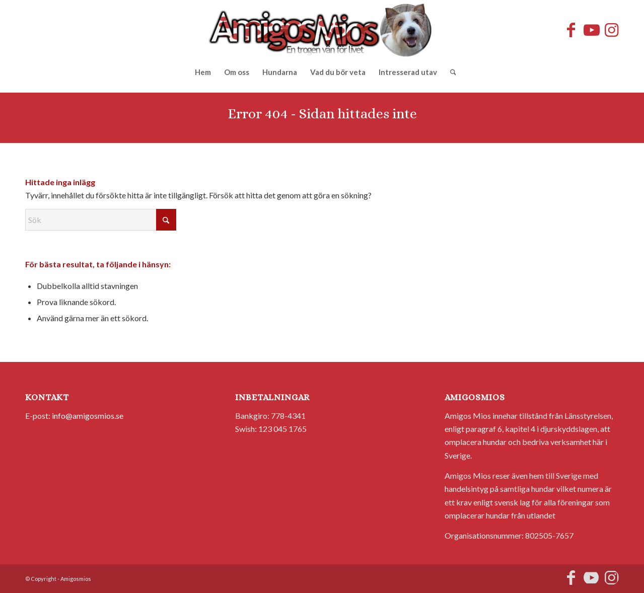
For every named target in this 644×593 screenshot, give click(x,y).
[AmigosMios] (322, 30)
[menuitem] (203, 72)
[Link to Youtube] (591, 29)
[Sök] (450, 72)
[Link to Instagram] (611, 29)
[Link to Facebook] (571, 29)
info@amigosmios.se (87, 415)
